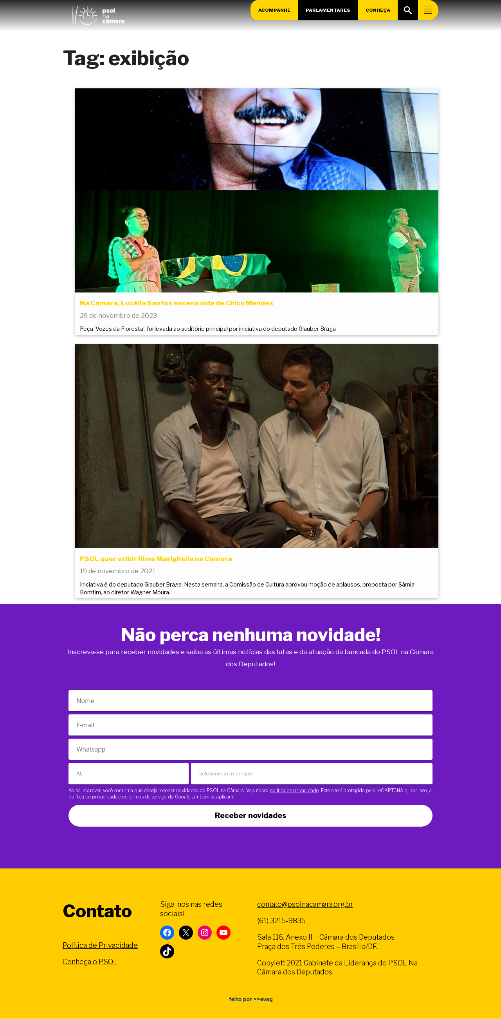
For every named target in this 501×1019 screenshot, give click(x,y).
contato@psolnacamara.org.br (305, 905)
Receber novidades (251, 815)
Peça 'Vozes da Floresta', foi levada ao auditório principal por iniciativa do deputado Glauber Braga (208, 329)
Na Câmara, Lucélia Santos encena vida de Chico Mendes (176, 303)
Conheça (378, 10)
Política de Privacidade (100, 946)
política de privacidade (294, 791)
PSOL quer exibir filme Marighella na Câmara (156, 559)
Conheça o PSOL (90, 962)
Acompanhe (274, 10)
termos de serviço (147, 797)
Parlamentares (328, 10)
